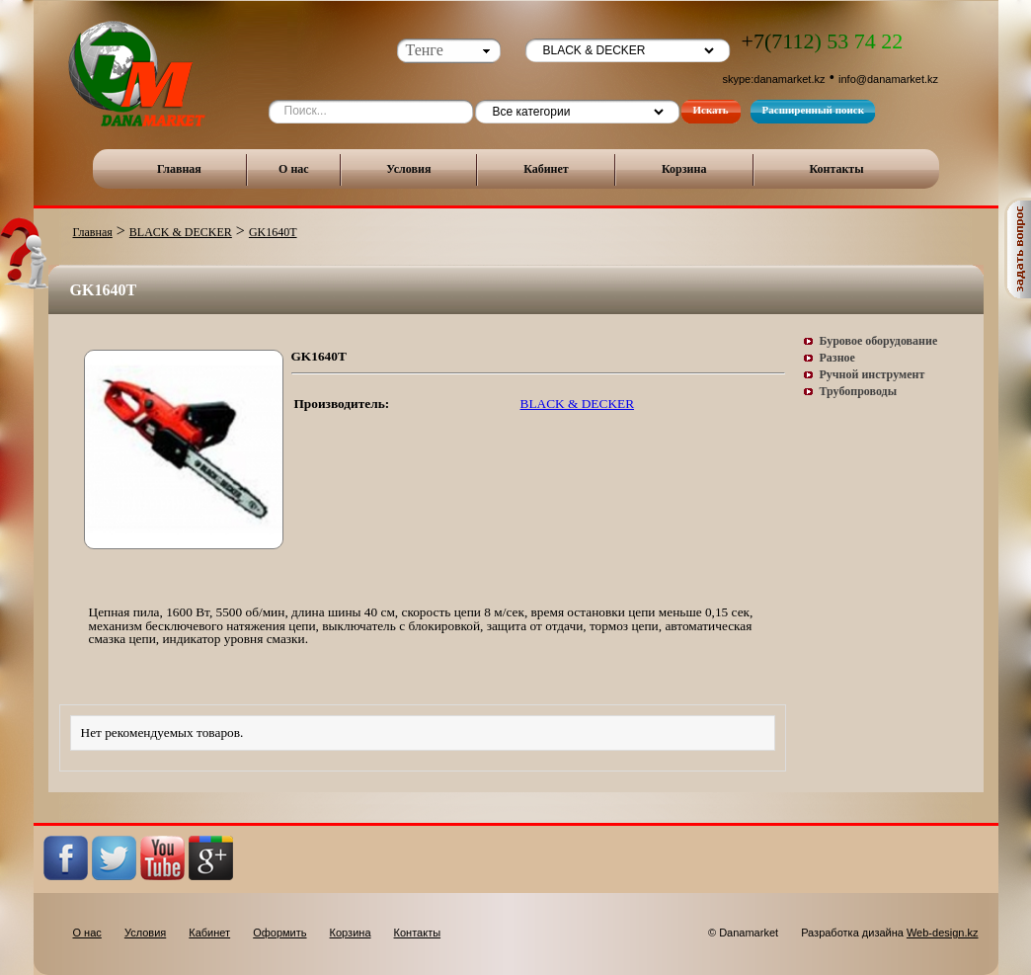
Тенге (424, 49)
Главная (179, 169)
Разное (837, 358)
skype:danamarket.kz (774, 79)
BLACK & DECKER (180, 232)
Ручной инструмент (872, 374)
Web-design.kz (943, 932)
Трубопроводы (859, 391)
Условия (408, 169)
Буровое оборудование (879, 341)
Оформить (279, 932)
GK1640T (273, 232)
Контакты (836, 169)
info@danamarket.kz (888, 79)
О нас (293, 169)
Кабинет (546, 169)
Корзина (684, 169)
